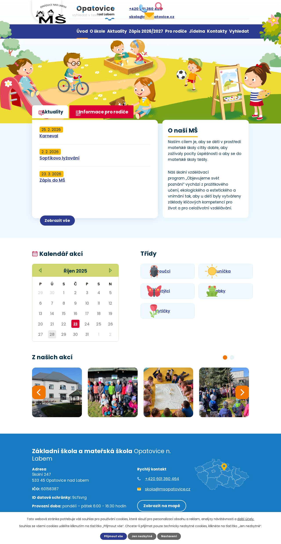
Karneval (49, 136)
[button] (225, 357)
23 (75, 324)
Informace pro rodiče (113, 113)
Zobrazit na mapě (160, 504)
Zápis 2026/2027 (146, 31)
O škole (97, 31)
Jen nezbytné (142, 536)
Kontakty (217, 31)
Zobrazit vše (65, 219)
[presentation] (39, 393)
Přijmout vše (111, 536)
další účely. (245, 519)
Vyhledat (239, 31)
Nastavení (171, 536)
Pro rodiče (176, 31)
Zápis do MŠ (52, 180)
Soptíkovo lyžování (59, 158)
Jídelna (197, 31)
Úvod (82, 31)
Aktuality (117, 31)
